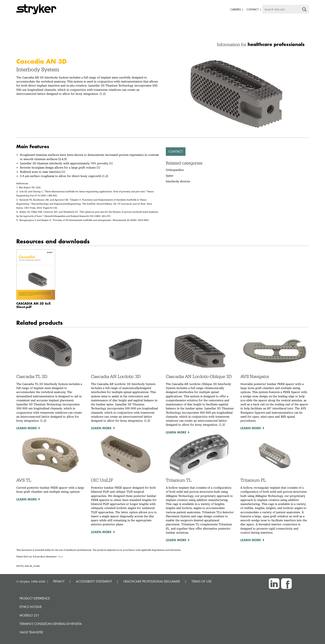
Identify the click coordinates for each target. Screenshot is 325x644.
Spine (169, 175)
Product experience (35, 598)
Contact (176, 151)
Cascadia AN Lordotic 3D (116, 376)
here (60, 556)
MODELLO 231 (29, 615)
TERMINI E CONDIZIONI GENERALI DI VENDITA (51, 624)
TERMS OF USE (201, 581)
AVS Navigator (254, 376)
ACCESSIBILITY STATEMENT (94, 581)
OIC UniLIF (102, 480)
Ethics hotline (31, 607)
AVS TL (23, 480)
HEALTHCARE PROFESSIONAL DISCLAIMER (151, 581)
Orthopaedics (175, 169)
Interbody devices (178, 181)
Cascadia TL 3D (31, 376)
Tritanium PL (253, 480)
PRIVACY (58, 581)
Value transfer (31, 632)
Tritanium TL (178, 480)
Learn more (26, 428)
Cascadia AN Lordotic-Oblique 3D (199, 376)
